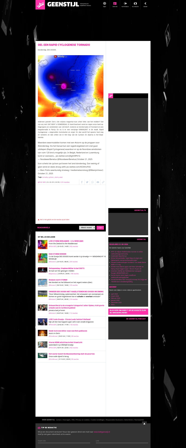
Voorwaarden (139, 420)
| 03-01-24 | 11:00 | (68, 336)
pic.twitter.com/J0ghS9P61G (68, 156)
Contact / (59, 420)
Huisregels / (67, 420)
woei (61, 177)
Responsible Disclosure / (115, 420)
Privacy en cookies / (83, 420)
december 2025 (116, 302)
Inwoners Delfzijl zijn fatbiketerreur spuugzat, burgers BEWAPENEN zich (126, 272)
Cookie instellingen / (98, 420)
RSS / (74, 420)
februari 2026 (115, 298)
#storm (78, 142)
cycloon (51, 177)
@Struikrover (53, 336)
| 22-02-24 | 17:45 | (67, 325)
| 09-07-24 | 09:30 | (67, 299)
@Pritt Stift (42, 182)
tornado (45, 177)
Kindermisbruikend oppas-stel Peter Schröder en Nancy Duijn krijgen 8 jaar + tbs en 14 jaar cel (127, 268)
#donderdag (43, 146)
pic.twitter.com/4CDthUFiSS (78, 167)
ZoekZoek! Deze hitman (119, 256)
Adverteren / (129, 420)
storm (57, 177)
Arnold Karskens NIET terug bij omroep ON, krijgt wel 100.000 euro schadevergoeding (129, 280)
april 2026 (114, 294)
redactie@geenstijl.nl (102, 432)
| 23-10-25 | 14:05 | (67, 246)
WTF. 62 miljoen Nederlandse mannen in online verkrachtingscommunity (127, 253)
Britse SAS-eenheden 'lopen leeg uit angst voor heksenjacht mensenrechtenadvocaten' (126, 259)
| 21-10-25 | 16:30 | (58, 182)
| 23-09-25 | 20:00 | (68, 274)
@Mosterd (52, 262)
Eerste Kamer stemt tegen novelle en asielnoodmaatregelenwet (123, 276)
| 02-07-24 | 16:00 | (67, 313)
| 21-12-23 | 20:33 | (68, 359)
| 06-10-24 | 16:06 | (67, 285)
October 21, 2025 (84, 159)
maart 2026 (115, 296)
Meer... (113, 305)
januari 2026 (115, 300)
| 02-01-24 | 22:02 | (67, 348)
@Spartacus (53, 274)
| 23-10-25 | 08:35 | (67, 262)
